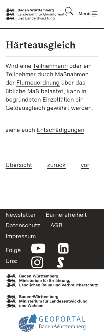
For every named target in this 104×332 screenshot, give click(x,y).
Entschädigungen (60, 129)
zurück (56, 164)
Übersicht (19, 164)
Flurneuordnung (38, 82)
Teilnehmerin (50, 65)
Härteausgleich (41, 45)
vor (85, 164)
